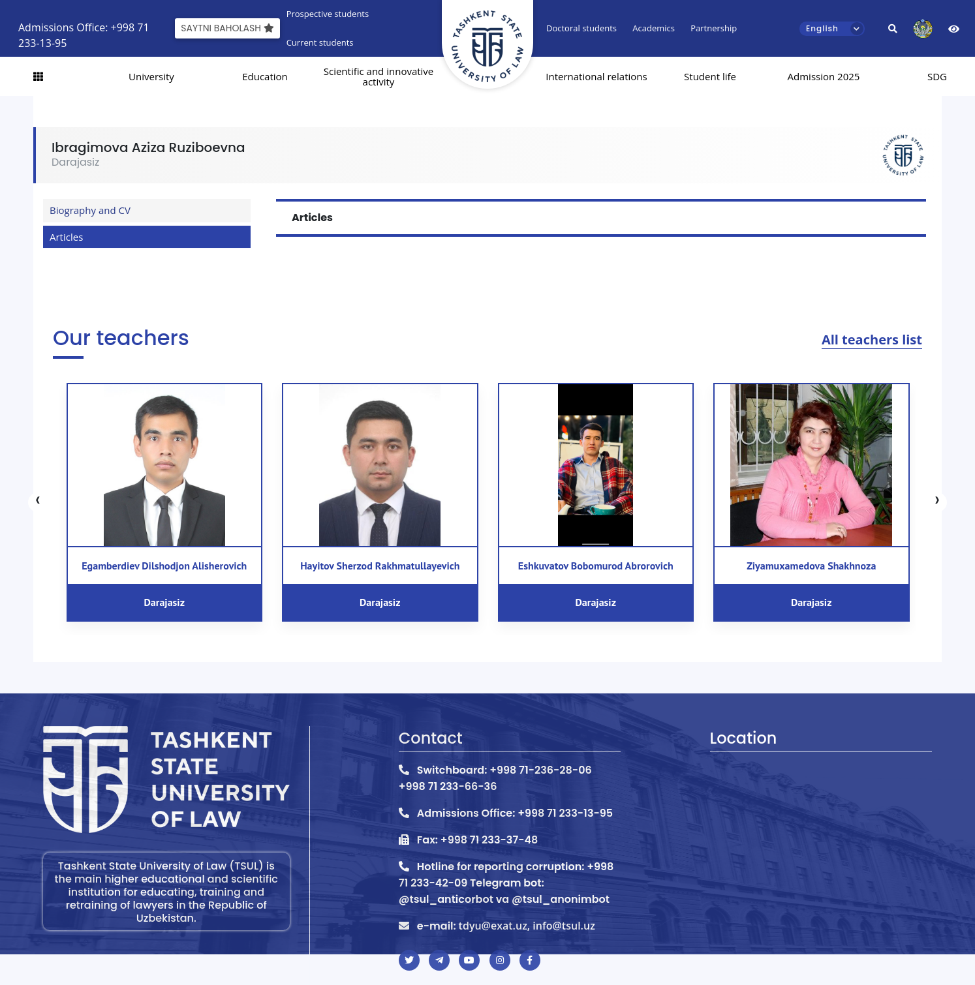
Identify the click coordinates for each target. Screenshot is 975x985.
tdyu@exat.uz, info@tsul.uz (527, 925)
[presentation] (38, 502)
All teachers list (872, 339)
